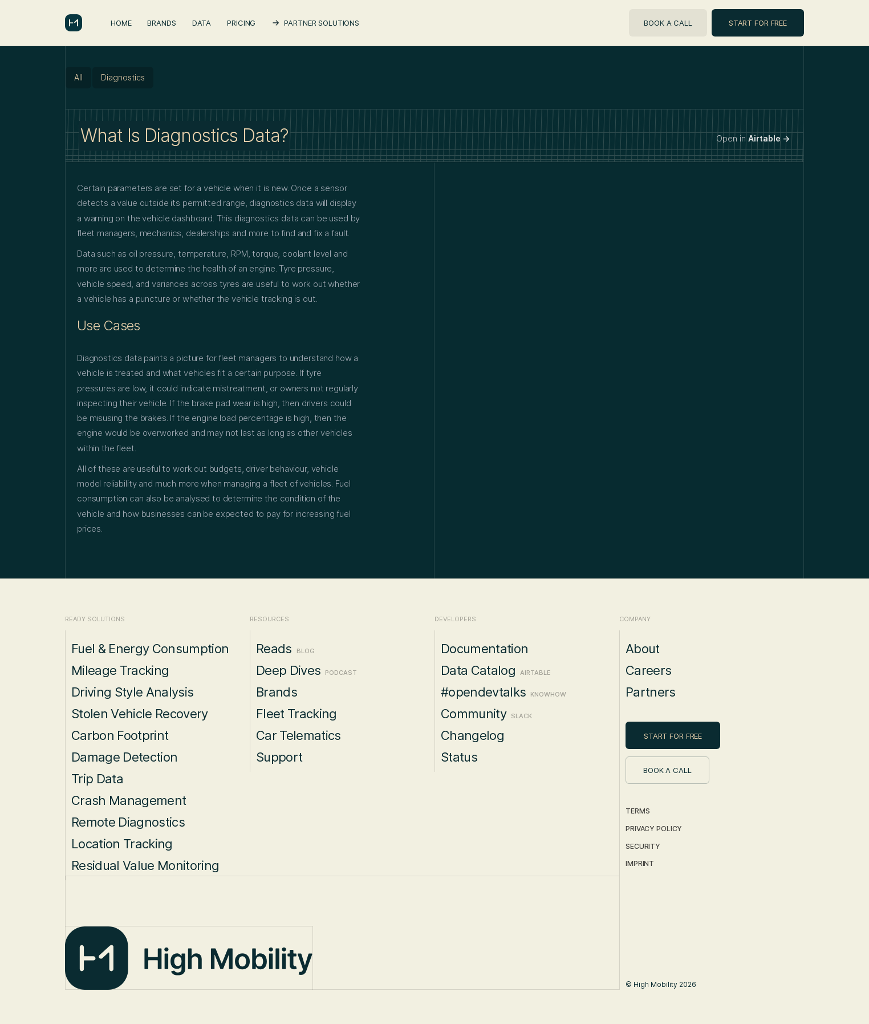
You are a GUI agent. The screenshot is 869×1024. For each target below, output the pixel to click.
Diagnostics (123, 77)
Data (201, 22)
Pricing (241, 22)
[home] (73, 22)
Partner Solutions (321, 22)
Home (121, 22)
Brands (161, 22)
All (78, 77)
